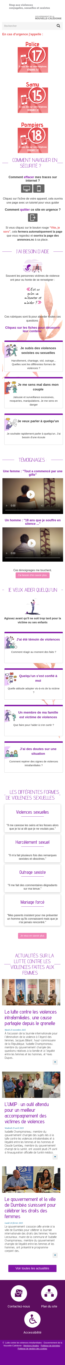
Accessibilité (32, 1332)
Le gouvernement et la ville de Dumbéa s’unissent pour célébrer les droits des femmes (30, 1207)
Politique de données (50, 1345)
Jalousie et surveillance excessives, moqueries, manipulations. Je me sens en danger (34, 401)
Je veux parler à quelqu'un (38, 421)
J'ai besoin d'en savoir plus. (32, 575)
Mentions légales (31, 1345)
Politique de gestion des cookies (32, 1348)
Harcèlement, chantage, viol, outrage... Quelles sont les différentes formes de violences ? (33, 364)
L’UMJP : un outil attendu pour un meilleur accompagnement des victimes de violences (27, 1112)
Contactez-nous (19, 1306)
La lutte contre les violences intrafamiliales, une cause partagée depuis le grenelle (31, 1017)
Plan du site (49, 1306)
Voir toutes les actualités (32, 1268)
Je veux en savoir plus (32, 935)
